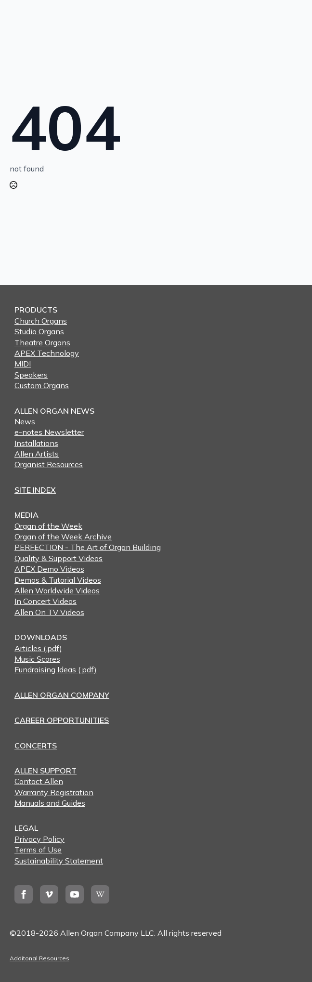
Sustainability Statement (58, 860)
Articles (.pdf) (38, 648)
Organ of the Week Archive (63, 536)
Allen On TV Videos (49, 612)
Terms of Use (38, 849)
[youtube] (74, 894)
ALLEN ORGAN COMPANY (61, 695)
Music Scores (37, 659)
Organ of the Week (48, 526)
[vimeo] (49, 894)
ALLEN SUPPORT (45, 770)
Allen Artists (36, 453)
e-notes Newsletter (49, 432)
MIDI (22, 363)
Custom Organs (41, 385)
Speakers (31, 375)
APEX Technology (46, 353)
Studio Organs (39, 331)
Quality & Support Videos (58, 558)
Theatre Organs (42, 342)
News (24, 421)
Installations (36, 443)
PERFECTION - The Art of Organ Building (87, 547)
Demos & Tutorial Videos (57, 580)
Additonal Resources (39, 958)
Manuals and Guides (49, 803)
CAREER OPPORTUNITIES (61, 720)
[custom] (100, 894)
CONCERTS (35, 745)
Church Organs (40, 321)
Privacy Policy (39, 839)
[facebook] (23, 894)
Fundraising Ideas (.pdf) (55, 669)
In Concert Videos (45, 601)
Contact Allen (38, 781)
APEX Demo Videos (49, 569)
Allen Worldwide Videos (57, 590)
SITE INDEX (35, 490)
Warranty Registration (53, 792)
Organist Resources (48, 464)
